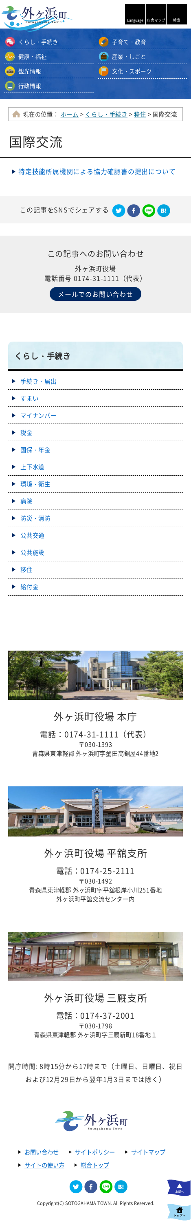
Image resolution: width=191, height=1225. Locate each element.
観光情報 (29, 71)
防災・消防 (35, 518)
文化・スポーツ (132, 71)
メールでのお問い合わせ (95, 294)
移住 (140, 114)
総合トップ (95, 1165)
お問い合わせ (41, 1152)
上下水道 (32, 466)
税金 (26, 432)
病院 (26, 501)
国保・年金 (35, 449)
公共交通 (32, 535)
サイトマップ (148, 1152)
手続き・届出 (38, 381)
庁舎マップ (156, 20)
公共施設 (32, 552)
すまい (29, 398)
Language (135, 20)
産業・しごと (129, 56)
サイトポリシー (95, 1152)
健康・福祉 (32, 56)
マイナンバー (38, 415)
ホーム (70, 114)
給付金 (29, 586)
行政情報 (29, 86)
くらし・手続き (38, 42)
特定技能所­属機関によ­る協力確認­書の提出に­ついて (97, 171)
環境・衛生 (35, 483)
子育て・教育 (129, 42)
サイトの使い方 (44, 1165)
